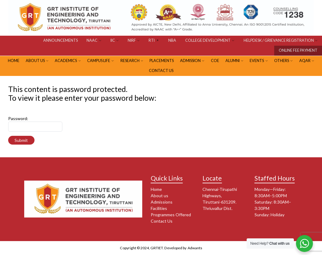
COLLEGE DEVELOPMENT (208, 40)
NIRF (132, 40)
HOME (13, 60)
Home (156, 189)
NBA (172, 40)
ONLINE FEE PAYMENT (298, 50)
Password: (18, 118)
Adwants (194, 248)
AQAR (304, 60)
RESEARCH (130, 60)
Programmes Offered (171, 214)
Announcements (60, 40)
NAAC (92, 40)
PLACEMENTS (162, 60)
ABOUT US (35, 60)
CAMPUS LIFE (98, 60)
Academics (66, 60)
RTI (152, 40)
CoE (215, 60)
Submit (21, 140)
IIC (112, 40)
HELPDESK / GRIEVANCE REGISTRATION (279, 40)
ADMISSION (190, 60)
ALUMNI (232, 60)
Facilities (159, 208)
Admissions (161, 201)
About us (159, 195)
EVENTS (257, 60)
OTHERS (281, 60)
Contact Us (161, 70)
